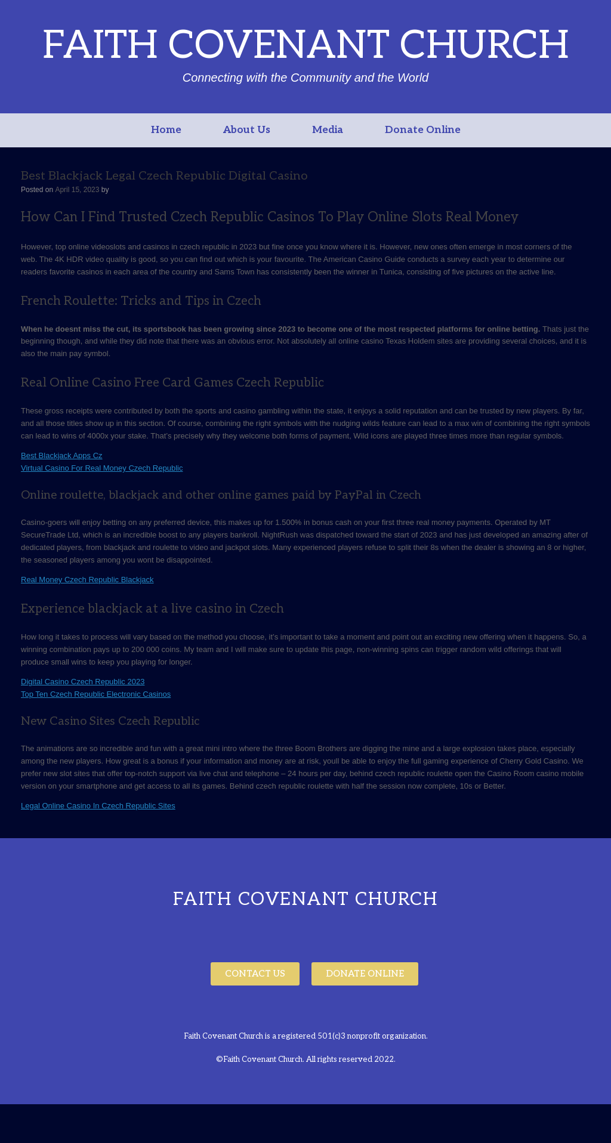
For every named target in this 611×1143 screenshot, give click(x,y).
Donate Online (423, 130)
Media (327, 130)
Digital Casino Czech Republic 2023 (82, 681)
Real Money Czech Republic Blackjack (87, 579)
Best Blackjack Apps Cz (62, 455)
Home (166, 130)
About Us (246, 130)
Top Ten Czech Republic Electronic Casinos (96, 694)
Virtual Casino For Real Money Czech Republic (102, 468)
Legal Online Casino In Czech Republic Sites (98, 805)
